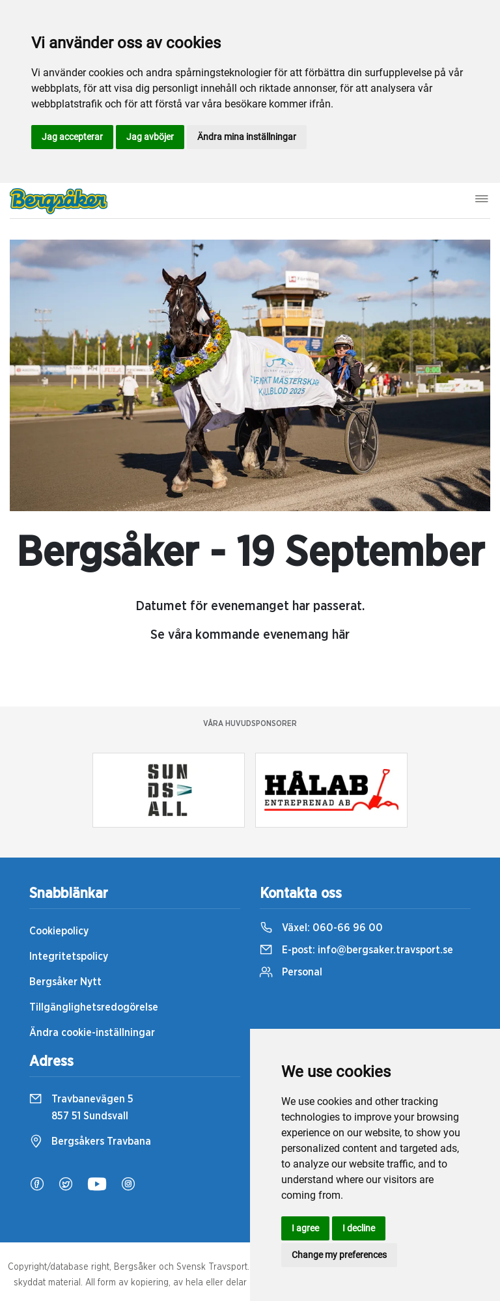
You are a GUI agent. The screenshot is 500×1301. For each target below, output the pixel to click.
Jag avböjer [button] (150, 137)
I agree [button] (305, 1228)
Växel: (321, 927)
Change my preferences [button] (339, 1255)
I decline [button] (358, 1228)
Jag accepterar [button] (72, 137)
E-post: (356, 950)
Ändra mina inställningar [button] (246, 137)
